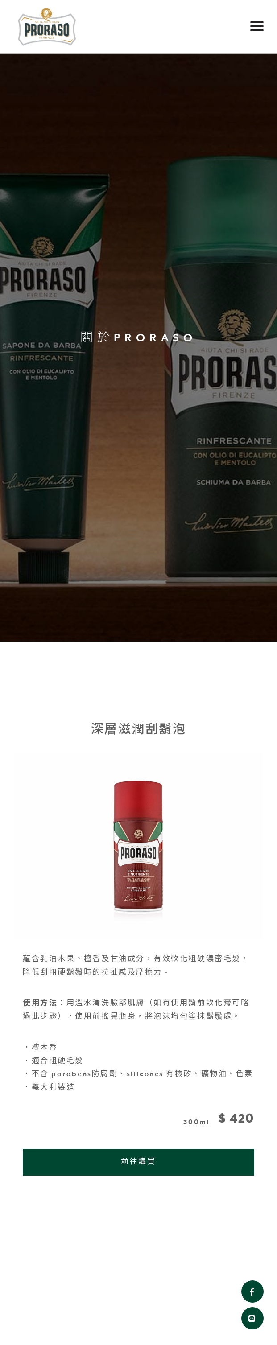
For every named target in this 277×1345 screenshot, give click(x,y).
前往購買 (138, 1162)
